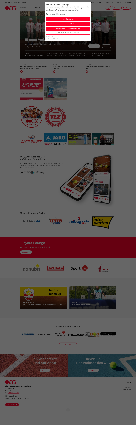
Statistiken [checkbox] (61, 14)
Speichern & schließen (68, 24)
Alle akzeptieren (68, 19)
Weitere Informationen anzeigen (68, 32)
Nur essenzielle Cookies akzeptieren (68, 29)
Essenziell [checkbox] (52, 14)
